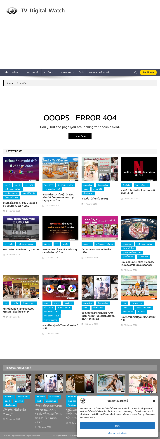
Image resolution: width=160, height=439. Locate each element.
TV (56, 244)
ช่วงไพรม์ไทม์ (103, 185)
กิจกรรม (141, 311)
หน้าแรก (15, 72)
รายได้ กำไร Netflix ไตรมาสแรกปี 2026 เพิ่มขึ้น (138, 192)
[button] (153, 401)
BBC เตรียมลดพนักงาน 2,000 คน (21, 249)
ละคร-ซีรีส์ (97, 189)
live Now (148, 72)
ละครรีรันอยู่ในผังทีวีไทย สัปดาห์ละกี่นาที (60, 327)
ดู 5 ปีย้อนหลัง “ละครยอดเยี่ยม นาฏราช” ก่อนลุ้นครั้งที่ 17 (18, 310)
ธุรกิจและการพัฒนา (13, 189)
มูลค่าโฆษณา (128, 256)
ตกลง (117, 425)
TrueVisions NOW (65, 185)
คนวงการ (87, 244)
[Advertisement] (80, 46)
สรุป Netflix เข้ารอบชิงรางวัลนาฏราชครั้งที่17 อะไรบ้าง (59, 251)
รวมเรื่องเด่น (143, 256)
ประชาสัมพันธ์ (128, 248)
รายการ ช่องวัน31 (51, 316)
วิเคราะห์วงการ (11, 197)
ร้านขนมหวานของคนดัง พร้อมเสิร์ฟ (97, 251)
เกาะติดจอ (48, 72)
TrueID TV (48, 185)
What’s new (66, 72)
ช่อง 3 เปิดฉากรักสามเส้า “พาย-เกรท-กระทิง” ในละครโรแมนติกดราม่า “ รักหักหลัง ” (98, 315)
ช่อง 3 (7, 185)
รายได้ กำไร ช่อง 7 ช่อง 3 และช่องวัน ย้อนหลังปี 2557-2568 (20, 204)
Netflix (47, 244)
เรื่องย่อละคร (88, 193)
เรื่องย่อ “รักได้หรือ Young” (95, 198)
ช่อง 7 (17, 185)
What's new (128, 311)
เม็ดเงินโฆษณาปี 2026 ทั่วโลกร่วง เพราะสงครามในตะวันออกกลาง (137, 263)
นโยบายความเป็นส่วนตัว (117, 433)
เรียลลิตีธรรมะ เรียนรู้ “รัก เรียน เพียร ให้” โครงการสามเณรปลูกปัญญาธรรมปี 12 (58, 197)
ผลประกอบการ (11, 193)
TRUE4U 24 (137, 303)
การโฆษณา (127, 244)
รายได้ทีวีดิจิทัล (29, 193)
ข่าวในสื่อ (126, 185)
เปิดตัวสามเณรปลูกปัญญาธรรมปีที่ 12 (138, 318)
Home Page (80, 136)
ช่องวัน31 (29, 185)
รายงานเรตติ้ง (33, 72)
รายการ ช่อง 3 (64, 307)
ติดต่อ (81, 72)
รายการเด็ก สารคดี (52, 189)
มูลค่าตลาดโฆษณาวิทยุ (132, 252)
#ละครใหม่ (87, 185)
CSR (124, 303)
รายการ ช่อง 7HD (51, 311)
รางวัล (65, 244)
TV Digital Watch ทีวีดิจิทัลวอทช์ (66, 435)
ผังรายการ (48, 307)
